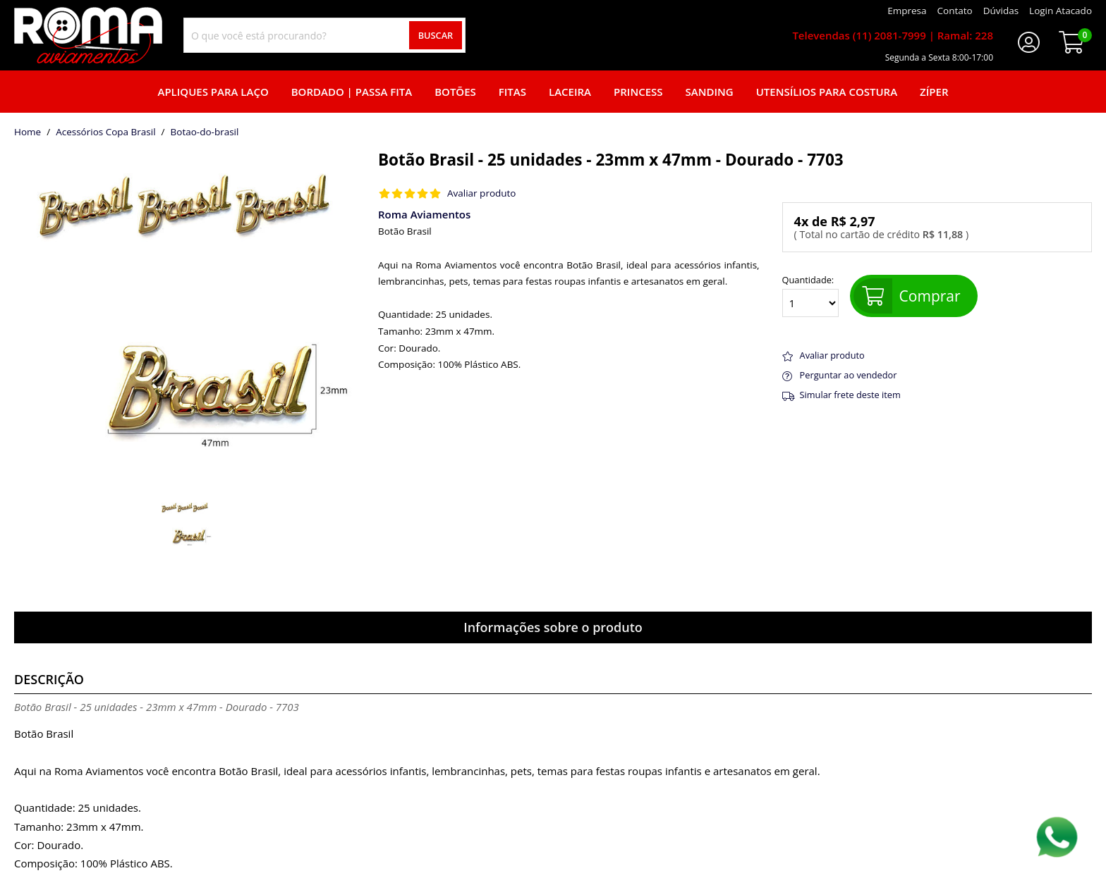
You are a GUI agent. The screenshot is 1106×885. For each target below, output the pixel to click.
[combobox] (324, 35)
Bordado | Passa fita (351, 92)
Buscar (436, 35)
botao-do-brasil (205, 132)
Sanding (710, 92)
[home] (88, 35)
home (27, 132)
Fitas (512, 92)
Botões (455, 92)
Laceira (570, 92)
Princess (638, 92)
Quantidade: (810, 296)
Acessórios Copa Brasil (105, 132)
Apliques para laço (212, 92)
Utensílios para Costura (826, 92)
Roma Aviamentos (424, 214)
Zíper (934, 92)
